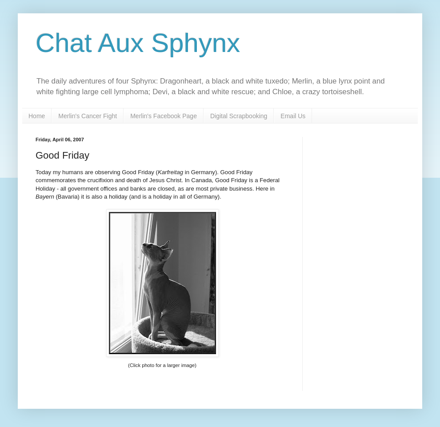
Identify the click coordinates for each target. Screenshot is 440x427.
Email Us (292, 116)
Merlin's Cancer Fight (87, 116)
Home (36, 116)
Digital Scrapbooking (238, 116)
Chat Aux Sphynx (138, 43)
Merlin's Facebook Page (163, 116)
